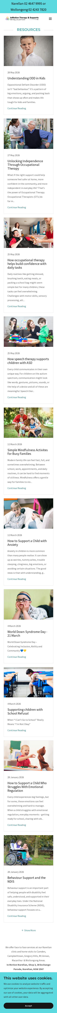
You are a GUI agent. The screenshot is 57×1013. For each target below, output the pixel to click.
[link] (21, 18)
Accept (28, 1005)
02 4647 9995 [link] (33, 3)
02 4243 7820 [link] (37, 9)
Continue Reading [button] (16, 108)
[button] (50, 19)
